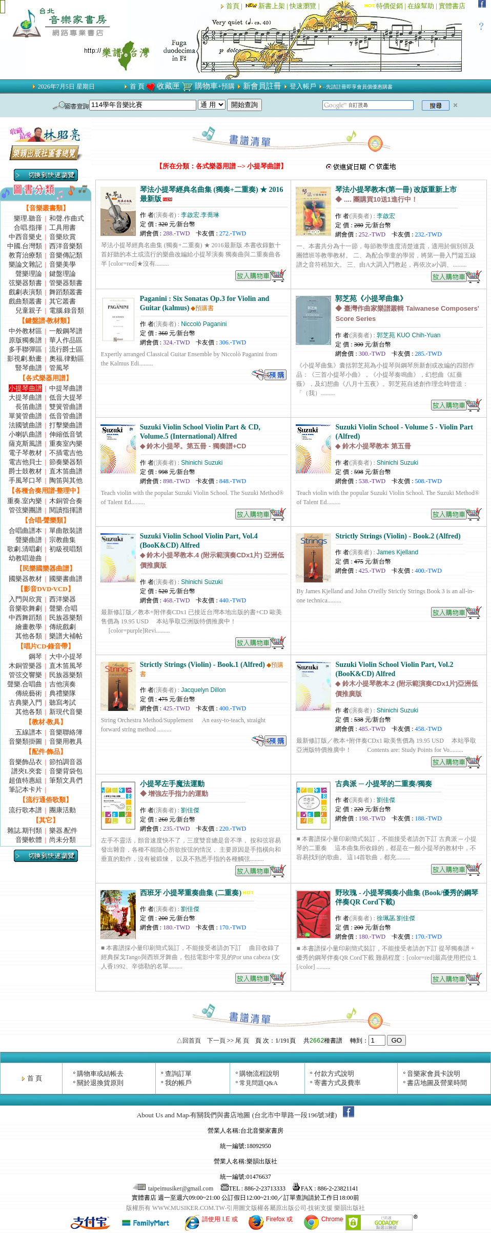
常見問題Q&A (258, 1083)
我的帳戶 (178, 1083)
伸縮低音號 (66, 434)
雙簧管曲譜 (66, 406)
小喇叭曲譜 (25, 434)
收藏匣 (168, 86)
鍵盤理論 (62, 273)
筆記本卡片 (25, 789)
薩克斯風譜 (25, 443)
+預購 (226, 86)
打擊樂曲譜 (66, 425)
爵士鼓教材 (25, 471)
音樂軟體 (28, 839)
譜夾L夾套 (26, 771)
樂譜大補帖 (66, 636)
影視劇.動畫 (24, 358)
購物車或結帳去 (100, 1073)
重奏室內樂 (66, 443)
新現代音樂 (66, 712)
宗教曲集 (62, 540)
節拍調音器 (66, 762)
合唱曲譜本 (25, 530)
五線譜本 (28, 732)
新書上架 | (267, 6)
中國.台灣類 (24, 246)
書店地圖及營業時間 (437, 1083)
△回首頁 (188, 1040)
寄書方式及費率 (337, 1083)
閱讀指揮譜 (66, 510)
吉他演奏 (62, 684)
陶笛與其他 (66, 480)
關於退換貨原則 (100, 1083)
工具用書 (62, 227)
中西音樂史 (25, 237)
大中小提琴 (66, 656)
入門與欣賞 (25, 599)
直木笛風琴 (66, 665)
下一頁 (216, 1040)
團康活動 (62, 810)
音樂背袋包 (66, 771)
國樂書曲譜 (66, 578)
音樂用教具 (66, 741)
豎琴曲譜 (28, 368)
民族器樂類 (66, 617)
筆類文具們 (66, 780)
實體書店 (452, 6)
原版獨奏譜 (25, 340)
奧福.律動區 (66, 358)
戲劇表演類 (25, 292)
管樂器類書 (66, 283)
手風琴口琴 (25, 480)
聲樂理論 (28, 273)
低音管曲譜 (66, 416)
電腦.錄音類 (66, 310)
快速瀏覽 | (305, 6)
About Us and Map (163, 1115)
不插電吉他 (66, 453)
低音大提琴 (66, 397)
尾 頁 (242, 1040)
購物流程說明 (259, 1073)
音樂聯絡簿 (66, 732)
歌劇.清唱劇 (24, 549)
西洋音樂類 (66, 246)
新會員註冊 (262, 86)
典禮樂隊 (62, 693)
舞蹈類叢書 (66, 292)
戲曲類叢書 (25, 301)
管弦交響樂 (25, 675)
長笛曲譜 (28, 406)
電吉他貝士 (25, 462)
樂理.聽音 (28, 218)
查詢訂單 (178, 1073)
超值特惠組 (25, 780)
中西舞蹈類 (25, 617)
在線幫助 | (423, 6)
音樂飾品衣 (25, 762)
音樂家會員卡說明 (433, 1073)
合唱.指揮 (28, 227)
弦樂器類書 (25, 283)
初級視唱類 (66, 549)
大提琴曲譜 (25, 397)
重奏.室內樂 (24, 501)
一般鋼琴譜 (66, 331)
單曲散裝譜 (66, 530)
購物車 (206, 86)
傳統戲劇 (62, 627)
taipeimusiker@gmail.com (174, 1188)
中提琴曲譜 (66, 388)
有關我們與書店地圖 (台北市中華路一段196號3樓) (263, 1115)
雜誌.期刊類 (24, 830)
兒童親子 (28, 310)
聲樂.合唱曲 (24, 684)
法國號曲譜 (25, 425)
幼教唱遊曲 (25, 558)
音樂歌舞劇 (25, 608)
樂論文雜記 (25, 264)
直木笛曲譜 (66, 471)
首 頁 (137, 86)
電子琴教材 (25, 453)
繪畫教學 (28, 627)
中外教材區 (25, 331)
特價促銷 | (391, 6)
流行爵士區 (66, 349)
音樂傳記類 (66, 255)
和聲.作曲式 (66, 218)
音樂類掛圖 (25, 741)
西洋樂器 (62, 599)
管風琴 (59, 368)
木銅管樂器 (25, 665)
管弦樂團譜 (25, 510)
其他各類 (28, 636)
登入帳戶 (303, 86)
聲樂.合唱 (63, 608)
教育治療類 (25, 255)
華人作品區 (66, 340)
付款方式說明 (334, 1073)
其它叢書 (62, 301)
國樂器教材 (25, 578)
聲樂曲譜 (28, 540)
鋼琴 (35, 656)
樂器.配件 (63, 830)
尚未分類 (62, 839)
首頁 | (235, 6)
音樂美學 (62, 264)
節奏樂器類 (66, 462)
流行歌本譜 (25, 810)
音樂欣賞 (62, 237)
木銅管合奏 (66, 501)
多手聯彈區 (25, 349)
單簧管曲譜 (25, 416)
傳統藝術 (28, 693)
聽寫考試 (62, 702)
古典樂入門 (25, 702)
